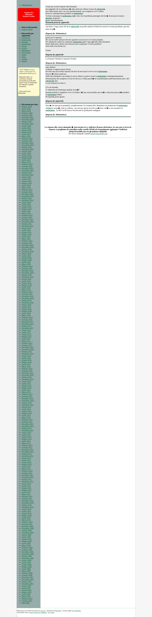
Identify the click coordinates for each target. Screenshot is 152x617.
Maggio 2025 (26, 132)
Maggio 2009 (26, 541)
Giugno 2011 (26, 488)
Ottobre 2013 (26, 428)
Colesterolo (25, 38)
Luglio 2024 (26, 153)
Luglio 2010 (26, 511)
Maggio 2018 (26, 311)
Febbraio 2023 (27, 190)
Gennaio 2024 (26, 166)
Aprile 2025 (26, 134)
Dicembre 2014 (27, 398)
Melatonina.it (26, 5)
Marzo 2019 (26, 290)
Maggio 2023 (26, 183)
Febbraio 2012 (27, 471)
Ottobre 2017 (26, 326)
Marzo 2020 (26, 264)
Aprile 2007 (26, 594)
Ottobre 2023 (26, 173)
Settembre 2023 (27, 175)
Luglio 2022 (26, 205)
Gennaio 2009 (26, 550)
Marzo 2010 (26, 520)
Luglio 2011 (26, 486)
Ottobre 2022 (26, 198)
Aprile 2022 (26, 211)
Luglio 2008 (26, 562)
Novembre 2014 (27, 400)
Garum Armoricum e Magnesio (38, 612)
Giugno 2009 (26, 539)
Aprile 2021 (26, 236)
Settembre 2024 (27, 149)
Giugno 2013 (26, 437)
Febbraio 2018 (27, 317)
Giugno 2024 (26, 156)
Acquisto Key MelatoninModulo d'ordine (29, 14)
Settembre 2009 (27, 533)
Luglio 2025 (26, 128)
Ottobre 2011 (26, 479)
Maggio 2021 (26, 234)
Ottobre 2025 (26, 121)
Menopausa (25, 50)
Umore (24, 61)
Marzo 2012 (26, 469)
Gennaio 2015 (26, 396)
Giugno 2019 (26, 283)
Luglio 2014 (26, 409)
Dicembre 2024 (27, 143)
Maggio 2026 (26, 107)
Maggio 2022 (26, 209)
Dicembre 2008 (27, 552)
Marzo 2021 (26, 239)
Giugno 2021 (26, 232)
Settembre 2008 (27, 558)
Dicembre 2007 (27, 577)
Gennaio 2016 (26, 371)
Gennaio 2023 (26, 192)
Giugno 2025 (26, 130)
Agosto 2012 (26, 458)
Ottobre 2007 (26, 582)
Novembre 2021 (27, 222)
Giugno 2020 (26, 258)
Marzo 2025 (26, 136)
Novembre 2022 (27, 196)
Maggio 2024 (26, 158)
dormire (49, 18)
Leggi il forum (27, 29)
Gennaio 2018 (26, 320)
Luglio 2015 (26, 383)
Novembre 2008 (27, 554)
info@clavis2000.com (99, 134)
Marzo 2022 (26, 213)
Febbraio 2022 (27, 215)
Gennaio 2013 (26, 447)
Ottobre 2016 (26, 352)
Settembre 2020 (27, 251)
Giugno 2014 (26, 411)
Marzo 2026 (26, 111)
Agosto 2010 (26, 509)
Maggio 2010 (26, 516)
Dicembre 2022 (27, 194)
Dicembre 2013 (27, 424)
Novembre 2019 (27, 273)
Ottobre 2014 (26, 403)
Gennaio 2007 (26, 601)
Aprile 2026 (26, 109)
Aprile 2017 (26, 339)
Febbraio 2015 (27, 394)
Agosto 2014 (26, 407)
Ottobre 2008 (26, 556)
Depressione (26, 40)
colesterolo (101, 9)
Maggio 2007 (26, 592)
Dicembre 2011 (27, 475)
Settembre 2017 (27, 328)
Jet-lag (24, 46)
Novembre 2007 (27, 579)
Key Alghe (51, 612)
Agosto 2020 (26, 254)
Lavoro (24, 48)
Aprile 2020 (26, 262)
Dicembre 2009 (27, 526)
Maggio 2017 (26, 337)
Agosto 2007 (26, 586)
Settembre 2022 (27, 200)
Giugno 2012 (26, 462)
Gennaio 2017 (26, 345)
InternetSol (58, 611)
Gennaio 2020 (26, 268)
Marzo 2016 (26, 366)
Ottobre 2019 (26, 275)
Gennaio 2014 (26, 422)
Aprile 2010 (26, 518)
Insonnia (24, 42)
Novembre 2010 (27, 503)
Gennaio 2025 (26, 141)
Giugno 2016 (26, 360)
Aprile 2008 (26, 569)
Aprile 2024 (26, 160)
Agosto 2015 (26, 381)
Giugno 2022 (26, 207)
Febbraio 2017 (27, 343)
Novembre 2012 (27, 452)
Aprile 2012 (26, 467)
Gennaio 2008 (26, 575)
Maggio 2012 (26, 464)
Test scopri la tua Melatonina (24, 92)
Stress (23, 57)
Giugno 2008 (26, 565)
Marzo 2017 (26, 341)
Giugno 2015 (26, 386)
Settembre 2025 (27, 124)
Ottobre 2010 (26, 505)
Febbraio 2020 (27, 266)
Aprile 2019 (26, 288)
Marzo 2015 (26, 392)
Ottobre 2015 (26, 377)
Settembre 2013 (27, 430)
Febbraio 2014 (27, 420)
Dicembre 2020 (27, 245)
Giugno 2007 (26, 590)
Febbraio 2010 (27, 522)
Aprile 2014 (26, 415)
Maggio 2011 (26, 490)
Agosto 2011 (26, 484)
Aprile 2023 (26, 185)
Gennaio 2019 (26, 294)
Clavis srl (43, 611)
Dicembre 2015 (27, 373)
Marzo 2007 (26, 596)
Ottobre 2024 (26, 147)
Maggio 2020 (26, 260)
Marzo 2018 (26, 315)
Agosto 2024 (26, 151)
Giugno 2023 (26, 181)
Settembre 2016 (27, 354)
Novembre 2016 (27, 349)
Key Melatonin (76, 611)
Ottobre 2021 (26, 224)
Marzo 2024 (26, 162)
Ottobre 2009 (26, 530)
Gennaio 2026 (26, 115)
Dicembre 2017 (27, 322)
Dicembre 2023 (27, 168)
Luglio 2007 (26, 588)
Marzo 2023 (26, 187)
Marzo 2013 (26, 443)
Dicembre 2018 (27, 296)
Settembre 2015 (27, 379)
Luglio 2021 (26, 230)
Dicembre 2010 (27, 501)
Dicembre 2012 (27, 449)
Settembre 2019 (27, 277)
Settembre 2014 (27, 405)
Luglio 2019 (26, 281)
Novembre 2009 (27, 528)
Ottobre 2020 (26, 249)
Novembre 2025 (27, 119)
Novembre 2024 (27, 145)
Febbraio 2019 (27, 292)
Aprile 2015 (26, 390)
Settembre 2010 (27, 507)
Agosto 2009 (26, 535)
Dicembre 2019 (27, 271)
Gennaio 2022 (26, 217)
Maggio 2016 (26, 362)
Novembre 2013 (27, 426)
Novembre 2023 (27, 170)
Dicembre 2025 (27, 117)
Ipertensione (26, 44)
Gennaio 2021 (26, 243)
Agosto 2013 (26, 432)
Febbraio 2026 (27, 113)
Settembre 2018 (27, 303)
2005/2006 (25, 603)
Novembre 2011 (27, 477)
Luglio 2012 (26, 460)
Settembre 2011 (27, 481)
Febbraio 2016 (27, 369)
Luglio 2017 (26, 332)
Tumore (24, 59)
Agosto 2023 (26, 177)
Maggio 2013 (26, 439)
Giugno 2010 (26, 513)
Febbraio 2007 (27, 599)
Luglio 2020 (26, 256)
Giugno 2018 (26, 309)
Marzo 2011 (26, 494)
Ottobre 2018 (26, 300)
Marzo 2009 (26, 545)
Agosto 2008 (26, 560)
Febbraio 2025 (27, 139)
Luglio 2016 (26, 358)
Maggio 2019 (26, 285)
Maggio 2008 (26, 567)
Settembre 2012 (27, 456)
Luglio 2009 (26, 537)
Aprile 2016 (26, 364)
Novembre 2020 (27, 247)
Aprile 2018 (26, 313)
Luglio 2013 (26, 435)
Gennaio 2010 (26, 524)
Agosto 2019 (26, 279)
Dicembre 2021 (27, 219)
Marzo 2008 (26, 571)
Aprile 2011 (26, 492)
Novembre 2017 (27, 324)
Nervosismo (26, 53)
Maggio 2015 (26, 388)
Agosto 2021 (26, 228)
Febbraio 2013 (27, 445)
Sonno (23, 55)
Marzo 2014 (26, 418)
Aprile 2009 (26, 543)
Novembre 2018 (27, 298)
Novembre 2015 (27, 375)
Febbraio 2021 (27, 241)
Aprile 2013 (26, 441)
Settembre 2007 (27, 584)
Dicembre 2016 (27, 347)
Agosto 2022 (26, 202)
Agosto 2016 (26, 356)
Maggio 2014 (26, 413)
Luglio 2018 (26, 307)
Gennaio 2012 (26, 473)
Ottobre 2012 (26, 454)
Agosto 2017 (26, 330)
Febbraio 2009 (27, 547)
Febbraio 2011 (26, 496)
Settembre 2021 (27, 226)
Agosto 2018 (26, 305)
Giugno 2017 (26, 334)
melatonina (78, 13)
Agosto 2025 (26, 126)
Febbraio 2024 (27, 164)
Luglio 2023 (26, 179)
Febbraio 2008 (27, 573)
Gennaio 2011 (26, 498)
